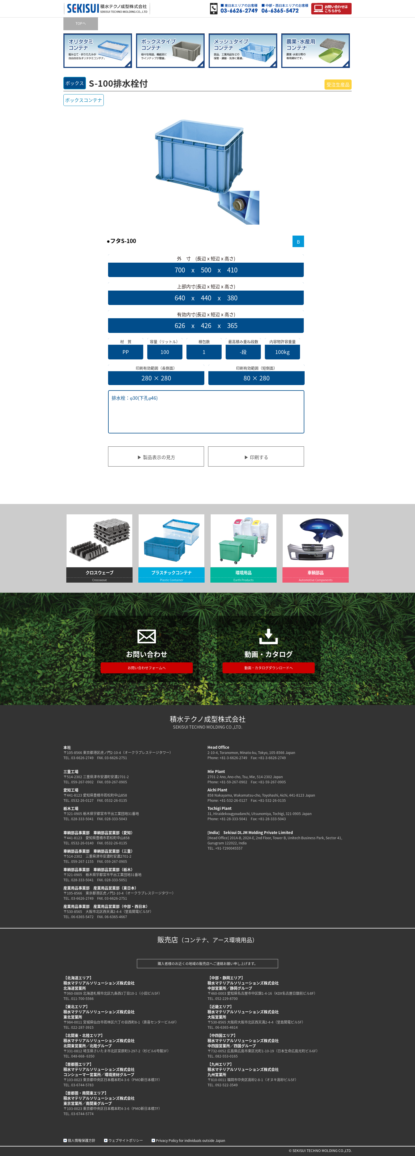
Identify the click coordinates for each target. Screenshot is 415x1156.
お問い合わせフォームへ (147, 667)
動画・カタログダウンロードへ (268, 667)
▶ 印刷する (256, 457)
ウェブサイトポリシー (125, 1140)
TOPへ (81, 23)
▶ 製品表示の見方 (156, 457)
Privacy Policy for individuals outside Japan (190, 1140)
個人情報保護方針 (81, 1140)
